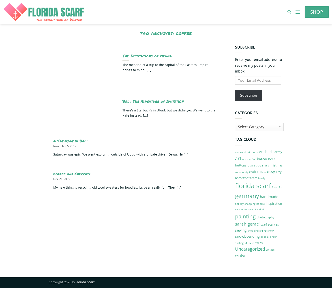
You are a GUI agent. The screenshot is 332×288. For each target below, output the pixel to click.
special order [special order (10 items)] (269, 237)
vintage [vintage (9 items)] (270, 249)
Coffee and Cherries (71, 173)
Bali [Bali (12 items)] (253, 159)
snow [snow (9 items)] (271, 230)
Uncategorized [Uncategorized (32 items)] (250, 249)
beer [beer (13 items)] (271, 159)
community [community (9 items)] (241, 172)
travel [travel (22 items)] (250, 242)
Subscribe (248, 95)
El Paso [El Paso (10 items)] (261, 172)
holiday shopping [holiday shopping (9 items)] (245, 203)
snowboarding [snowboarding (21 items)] (247, 236)
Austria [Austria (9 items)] (246, 159)
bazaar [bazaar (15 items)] (262, 159)
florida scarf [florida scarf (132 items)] (253, 185)
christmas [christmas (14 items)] (275, 165)
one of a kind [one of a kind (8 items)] (256, 209)
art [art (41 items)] (238, 158)
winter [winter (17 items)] (240, 255)
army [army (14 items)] (278, 152)
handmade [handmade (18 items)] (269, 196)
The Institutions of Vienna (147, 55)
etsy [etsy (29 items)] (271, 171)
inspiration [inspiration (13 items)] (274, 203)
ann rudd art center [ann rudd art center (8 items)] (246, 152)
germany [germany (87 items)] (247, 196)
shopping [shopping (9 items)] (253, 230)
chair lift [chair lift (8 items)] (262, 165)
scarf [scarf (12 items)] (264, 224)
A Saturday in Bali (70, 141)
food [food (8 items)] (275, 187)
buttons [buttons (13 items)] (241, 165)
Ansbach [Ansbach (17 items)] (266, 151)
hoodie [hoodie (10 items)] (260, 204)
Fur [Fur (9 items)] (280, 187)
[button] (289, 12)
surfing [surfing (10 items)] (239, 243)
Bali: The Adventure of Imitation (153, 101)
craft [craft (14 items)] (252, 172)
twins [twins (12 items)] (259, 243)
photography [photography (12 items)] (265, 217)
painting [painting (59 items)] (245, 216)
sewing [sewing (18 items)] (241, 230)
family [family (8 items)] (261, 178)
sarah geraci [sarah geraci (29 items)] (247, 224)
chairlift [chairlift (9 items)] (252, 165)
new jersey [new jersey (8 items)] (241, 209)
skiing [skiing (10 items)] (263, 231)
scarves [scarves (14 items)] (273, 224)
